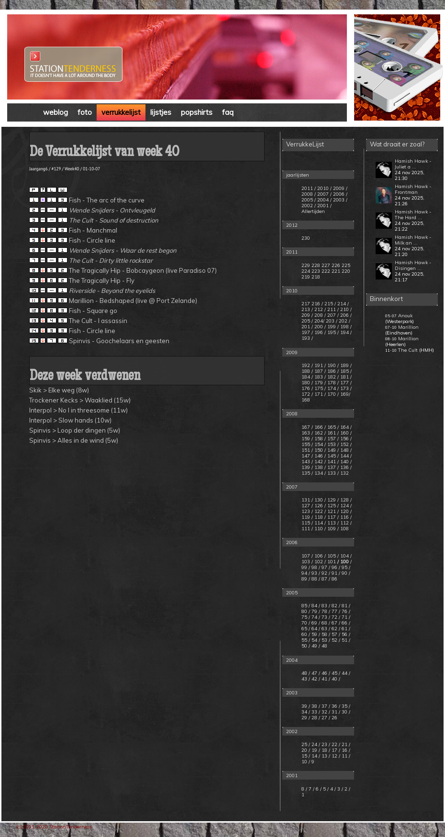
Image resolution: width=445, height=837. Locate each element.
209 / (307, 315)
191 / (320, 365)
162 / (320, 433)
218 (316, 277)
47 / (316, 673)
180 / (307, 382)
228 (316, 265)
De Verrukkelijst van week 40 (104, 153)
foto (85, 112)
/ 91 (333, 573)
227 (326, 265)
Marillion (408, 327)
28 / (316, 717)
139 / (307, 467)
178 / (333, 382)
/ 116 (343, 517)
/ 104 (343, 556)
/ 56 (343, 634)
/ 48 (323, 646)
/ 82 (333, 606)
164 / (346, 427)
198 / (346, 327)
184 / (307, 377)
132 (344, 473)
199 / (333, 327)
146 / (320, 456)
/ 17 (334, 750)
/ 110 (317, 528)
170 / (333, 394)
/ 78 (323, 611)
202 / (344, 321)
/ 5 (323, 789)
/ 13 (324, 756)
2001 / (324, 205)
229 (305, 265)
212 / (320, 309)
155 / (307, 444)
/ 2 (345, 789)
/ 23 (324, 744)
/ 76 (343, 611)
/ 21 (344, 744)
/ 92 (323, 573)
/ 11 (344, 756)
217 (305, 304)
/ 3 (338, 789)
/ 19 (314, 750)
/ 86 (333, 579)
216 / (317, 304)
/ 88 (313, 579)
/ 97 (323, 567)
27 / (326, 717)
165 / (333, 427)
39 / (305, 706)
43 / (305, 679)
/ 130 (317, 500)
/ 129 (330, 500)
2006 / (340, 194)
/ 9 (311, 762)
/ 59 (313, 634)
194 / (346, 332)
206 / (346, 315)
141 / (333, 461)
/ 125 (330, 505)
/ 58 (323, 634)
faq (228, 112)
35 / (346, 706)
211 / (333, 309)
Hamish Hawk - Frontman (413, 189)
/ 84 (313, 606)
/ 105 (330, 556)
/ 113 (330, 523)
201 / (307, 327)
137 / (333, 467)
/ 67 (333, 623)
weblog (55, 112)
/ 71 (343, 617)
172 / (307, 394)
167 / (307, 427)
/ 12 (334, 756)
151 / (307, 450)
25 (305, 744)
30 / (346, 712)
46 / (326, 673)
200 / (320, 327)
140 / (346, 461)
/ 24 (314, 744)
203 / (331, 321)
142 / (320, 461)
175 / (320, 388)
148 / (346, 450)
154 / (320, 444)
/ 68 (323, 623)
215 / (330, 304)
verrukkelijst (121, 112)
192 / (307, 365)
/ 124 (343, 505)
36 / (336, 706)
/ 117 (330, 517)
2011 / (308, 188)
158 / (320, 438)
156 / (346, 438)
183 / (320, 377)
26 (334, 717)
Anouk (405, 315)
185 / (346, 371)
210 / (346, 309)
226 (336, 265)
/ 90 (343, 573)
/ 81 (343, 606)
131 (305, 500)
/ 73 (323, 617)
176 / (307, 388)
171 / (320, 394)
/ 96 (333, 567)
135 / (307, 473)
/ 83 (323, 606)
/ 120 (343, 511)
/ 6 (316, 789)
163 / (307, 433)
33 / (316, 712)
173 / (346, 388)
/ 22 (334, 744)
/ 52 (333, 640)
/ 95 (343, 567)
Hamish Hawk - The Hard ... (413, 215)
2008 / (308, 194)
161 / (333, 433)
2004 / (324, 200)
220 (346, 271)
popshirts (196, 112)
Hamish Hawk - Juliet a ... (413, 164)
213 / (307, 309)
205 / (307, 321)
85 (304, 606)
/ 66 (343, 623)
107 (305, 556)
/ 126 (317, 505)
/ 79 (313, 611)
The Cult (408, 350)
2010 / (324, 188)
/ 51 (343, 640)
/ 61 (343, 628)
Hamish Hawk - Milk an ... (413, 240)
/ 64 (313, 628)
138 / (320, 467)
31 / (336, 712)
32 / (326, 712)
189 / (346, 365)
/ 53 (323, 640)
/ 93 (313, 573)
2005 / (308, 200)
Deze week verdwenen (85, 377)
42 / (316, 679)
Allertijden (313, 211)
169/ (345, 394)
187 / (320, 371)
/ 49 (313, 646)
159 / (307, 438)
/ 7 (309, 789)
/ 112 (343, 523)
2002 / (308, 205)
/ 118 (317, 517)
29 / (305, 717)
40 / (336, 679)
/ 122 (317, 511)
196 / (320, 332)
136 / (346, 467)
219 (305, 277)
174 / (333, 388)
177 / (346, 382)
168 (305, 400)
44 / (346, 673)
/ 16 (344, 750)
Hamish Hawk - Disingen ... (413, 265)
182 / (333, 377)
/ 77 (333, 611)
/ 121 (330, 511)
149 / (333, 450)
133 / (333, 473)
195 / (333, 332)
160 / (346, 433)
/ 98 (313, 567)
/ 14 (314, 756)
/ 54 (313, 640)
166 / (320, 427)
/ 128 (343, 500)
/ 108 (343, 528)
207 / (333, 315)
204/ (319, 321)
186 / (333, 371)
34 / (305, 712)
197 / (307, 332)
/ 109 (330, 528)
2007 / (324, 194)
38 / (316, 706)
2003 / (340, 200)
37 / (326, 706)
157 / (333, 438)
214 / (343, 304)
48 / (305, 673)
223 (316, 271)
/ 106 (317, 556)
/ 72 (333, 617)
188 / (307, 371)
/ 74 (313, 617)
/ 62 (333, 628)
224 (305, 271)
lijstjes (160, 112)
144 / (346, 456)
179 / (320, 382)
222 (326, 271)
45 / (336, 673)
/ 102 (317, 561)
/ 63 (323, 628)
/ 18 (324, 750)
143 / (307, 461)
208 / (320, 315)
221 (336, 271)
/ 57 (333, 634)
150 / (320, 450)
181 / (346, 377)
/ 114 (317, 523)
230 (305, 238)
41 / (326, 679)
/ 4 (330, 789)
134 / (320, 473)
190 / (333, 365)
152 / (346, 444)
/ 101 (330, 561)
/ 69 (313, 623)
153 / (333, 444)
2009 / (340, 188)
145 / (333, 456)
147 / (307, 456)
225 (346, 265)
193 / (307, 338)
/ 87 (323, 579)
